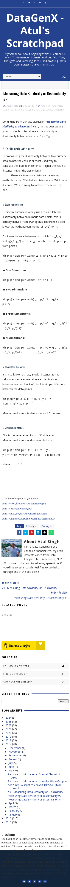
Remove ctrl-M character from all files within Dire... (34, 776)
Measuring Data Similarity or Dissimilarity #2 (34, 795)
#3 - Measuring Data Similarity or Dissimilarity (35, 792)
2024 (8, 718)
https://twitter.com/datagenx (17, 508)
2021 (8, 729)
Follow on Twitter (36, 666)
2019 (8, 736)
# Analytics (47, 526)
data (6, 109)
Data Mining (17, 109)
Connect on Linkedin (36, 681)
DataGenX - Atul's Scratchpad (35, 30)
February (14, 811)
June (12, 767)
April (12, 803)
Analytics (57, 106)
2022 (8, 725)
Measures (46, 109)
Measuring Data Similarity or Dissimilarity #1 (34, 799)
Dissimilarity (32, 109)
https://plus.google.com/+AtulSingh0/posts (24, 513)
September (16, 755)
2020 (8, 733)
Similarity (59, 109)
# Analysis (32, 526)
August (13, 759)
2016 (8, 818)
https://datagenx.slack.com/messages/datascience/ (28, 518)
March (13, 807)
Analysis (46, 106)
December (15, 748)
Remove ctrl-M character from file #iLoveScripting (38, 781)
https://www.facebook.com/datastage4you (24, 503)
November (15, 751)
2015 (8, 822)
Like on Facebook (36, 674)
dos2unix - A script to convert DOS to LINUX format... (34, 786)
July (11, 763)
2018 (8, 740)
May (12, 770)
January (13, 814)
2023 (8, 721)
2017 (8, 744)
